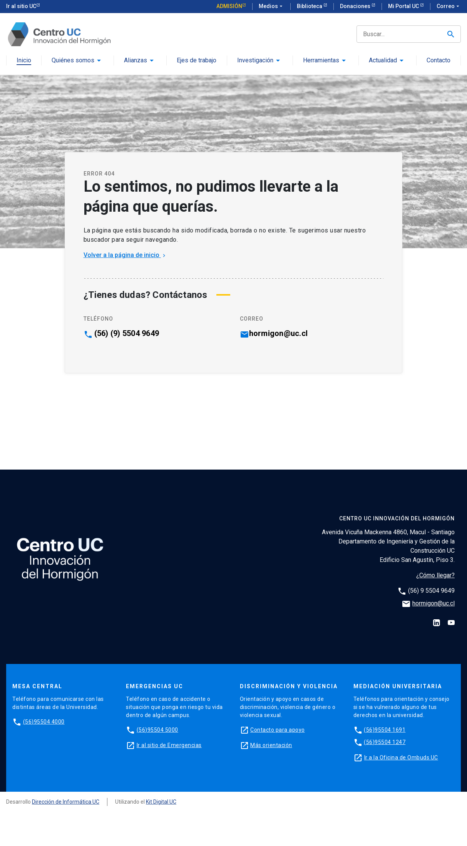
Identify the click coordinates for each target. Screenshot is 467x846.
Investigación (255, 60)
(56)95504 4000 (44, 722)
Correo (449, 6)
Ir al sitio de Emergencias (169, 745)
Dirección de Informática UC (65, 802)
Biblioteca (310, 6)
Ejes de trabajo (196, 60)
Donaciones (356, 6)
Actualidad (383, 60)
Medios (271, 6)
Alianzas (135, 60)
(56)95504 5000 (157, 730)
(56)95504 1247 (384, 742)
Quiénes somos (73, 60)
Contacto (438, 60)
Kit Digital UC (161, 802)
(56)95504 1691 (384, 730)
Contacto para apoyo (277, 730)
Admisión (229, 6)
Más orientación (271, 745)
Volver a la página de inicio (125, 255)
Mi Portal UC (404, 6)
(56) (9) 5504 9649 (126, 333)
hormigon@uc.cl (278, 333)
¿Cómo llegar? (435, 575)
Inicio (24, 60)
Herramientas (321, 60)
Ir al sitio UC (21, 6)
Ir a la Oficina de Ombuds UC (401, 757)
